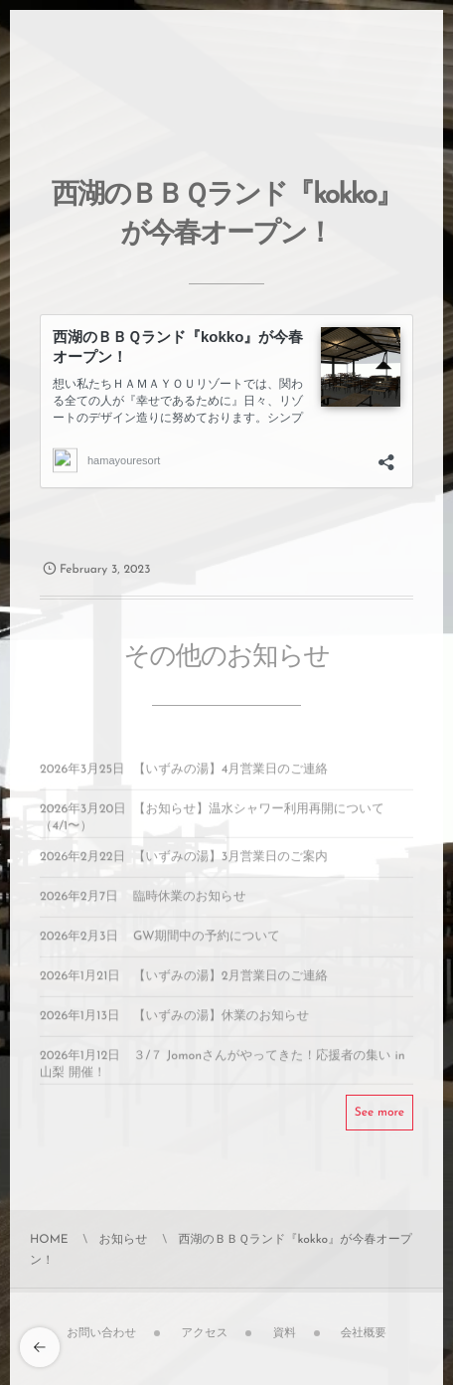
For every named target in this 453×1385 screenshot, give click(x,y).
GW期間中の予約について (206, 943)
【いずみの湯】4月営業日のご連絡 (230, 775)
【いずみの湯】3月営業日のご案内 (230, 863)
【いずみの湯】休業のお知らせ (221, 1022)
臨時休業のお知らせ (189, 903)
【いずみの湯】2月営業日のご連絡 (230, 982)
